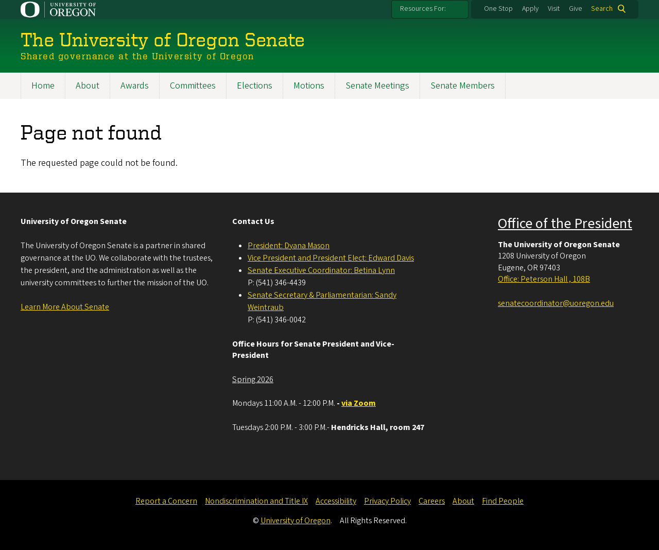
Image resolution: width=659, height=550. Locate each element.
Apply (530, 9)
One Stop (498, 9)
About (87, 85)
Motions (308, 85)
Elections (254, 85)
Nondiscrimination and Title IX (256, 501)
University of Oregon (296, 520)
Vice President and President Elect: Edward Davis (331, 258)
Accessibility (336, 501)
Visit (554, 9)
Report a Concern (166, 501)
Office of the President (565, 223)
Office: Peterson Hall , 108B (544, 279)
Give (575, 9)
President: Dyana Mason (289, 245)
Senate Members (462, 85)
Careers (432, 501)
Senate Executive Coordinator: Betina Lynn (321, 270)
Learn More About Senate (65, 307)
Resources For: (423, 9)
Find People (503, 501)
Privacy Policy (387, 501)
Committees (193, 85)
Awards (134, 85)
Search (602, 9)
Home (43, 85)
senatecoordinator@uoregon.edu (556, 303)
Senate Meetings (377, 85)
